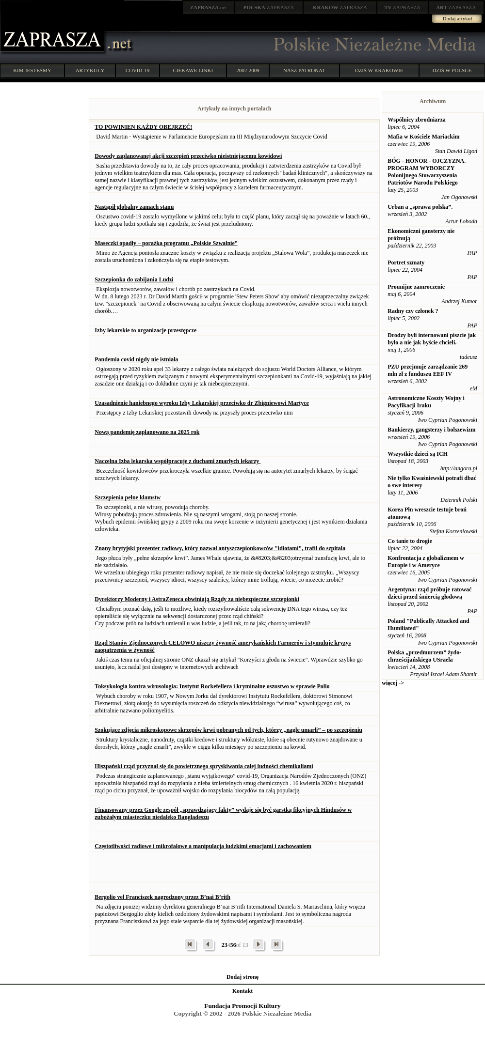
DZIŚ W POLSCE (451, 70)
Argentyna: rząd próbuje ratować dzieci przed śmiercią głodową (429, 593)
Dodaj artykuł (457, 18)
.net (208, 7)
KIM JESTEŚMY (32, 70)
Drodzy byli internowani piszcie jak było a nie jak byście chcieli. (432, 339)
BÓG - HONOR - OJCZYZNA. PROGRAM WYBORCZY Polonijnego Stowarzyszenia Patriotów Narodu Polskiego (427, 171)
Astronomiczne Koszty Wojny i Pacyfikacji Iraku (426, 402)
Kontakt (242, 991)
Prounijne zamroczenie (416, 286)
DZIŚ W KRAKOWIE (379, 70)
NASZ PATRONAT (304, 70)
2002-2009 (247, 70)
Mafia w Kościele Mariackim (423, 136)
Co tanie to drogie (410, 541)
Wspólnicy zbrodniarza (416, 119)
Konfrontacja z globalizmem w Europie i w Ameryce (426, 562)
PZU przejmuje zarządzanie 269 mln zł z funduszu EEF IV (428, 370)
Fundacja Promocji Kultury (242, 1005)
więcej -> (393, 683)
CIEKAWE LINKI (193, 70)
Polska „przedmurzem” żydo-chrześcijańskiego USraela (424, 656)
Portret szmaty (406, 262)
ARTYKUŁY (90, 70)
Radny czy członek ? (413, 311)
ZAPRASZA (268, 7)
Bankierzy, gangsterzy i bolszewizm (431, 429)
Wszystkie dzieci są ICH (418, 453)
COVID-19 (138, 70)
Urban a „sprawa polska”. (420, 206)
